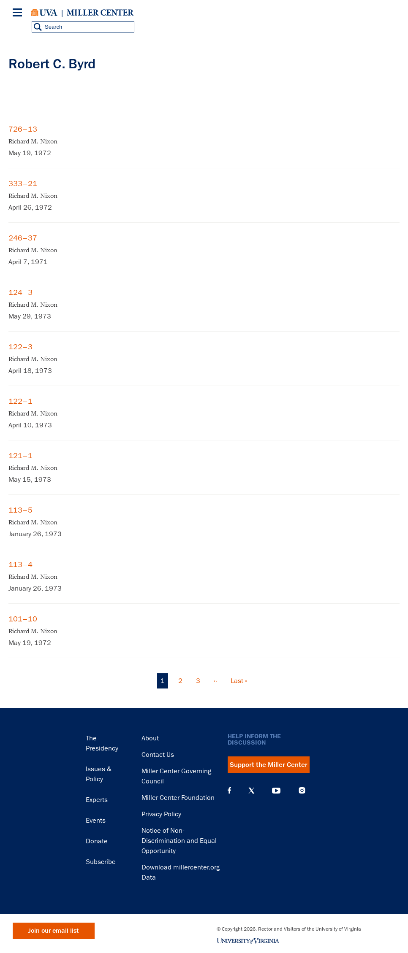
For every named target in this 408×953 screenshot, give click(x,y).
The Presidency (102, 743)
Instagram (302, 790)
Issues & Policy (99, 774)
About (150, 738)
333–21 (22, 183)
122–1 (20, 401)
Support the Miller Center (268, 765)
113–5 (20, 510)
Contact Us (157, 755)
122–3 (20, 346)
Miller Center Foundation (178, 798)
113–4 (20, 564)
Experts (97, 800)
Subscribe (101, 862)
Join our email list (53, 931)
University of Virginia (44, 12)
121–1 (20, 455)
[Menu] (19, 13)
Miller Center (100, 12)
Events (96, 820)
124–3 (20, 292)
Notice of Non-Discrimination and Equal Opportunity (179, 840)
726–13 (22, 129)
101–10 (22, 619)
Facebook (229, 790)
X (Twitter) (252, 790)
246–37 (22, 238)
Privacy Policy (161, 814)
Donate (97, 841)
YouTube (276, 790)
